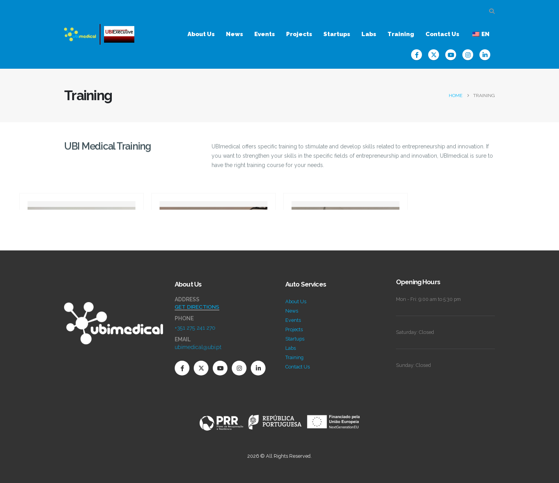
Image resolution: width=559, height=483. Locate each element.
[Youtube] (450, 54)
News (234, 34)
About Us (201, 34)
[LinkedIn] (484, 54)
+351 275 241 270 (195, 328)
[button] (491, 11)
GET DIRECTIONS (197, 307)
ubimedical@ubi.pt (198, 347)
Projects (299, 34)
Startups (336, 34)
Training (400, 34)
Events (264, 34)
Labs (368, 34)
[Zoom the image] (113, 306)
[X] (433, 54)
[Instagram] (467, 54)
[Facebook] (416, 54)
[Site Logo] (99, 34)
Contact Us (442, 34)
